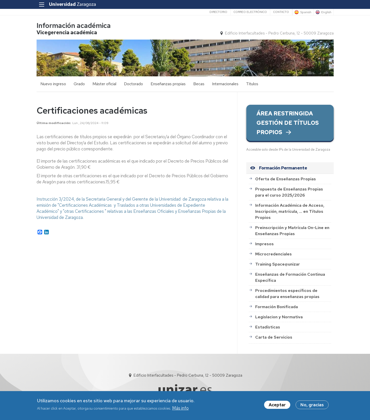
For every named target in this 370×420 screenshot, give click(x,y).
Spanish (305, 12)
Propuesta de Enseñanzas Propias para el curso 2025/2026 (289, 192)
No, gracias (312, 405)
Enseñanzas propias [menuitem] (168, 83)
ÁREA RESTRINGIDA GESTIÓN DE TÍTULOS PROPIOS (287, 123)
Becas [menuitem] (198, 83)
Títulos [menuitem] (252, 83)
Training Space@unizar (277, 264)
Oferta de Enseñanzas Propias (285, 179)
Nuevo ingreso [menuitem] (53, 83)
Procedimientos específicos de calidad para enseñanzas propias (287, 293)
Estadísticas (267, 327)
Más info (180, 409)
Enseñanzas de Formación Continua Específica (290, 277)
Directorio (218, 12)
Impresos (264, 244)
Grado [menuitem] (79, 83)
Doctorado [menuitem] (133, 83)
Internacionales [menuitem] (225, 83)
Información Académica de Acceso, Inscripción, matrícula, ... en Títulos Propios (289, 211)
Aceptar (277, 405)
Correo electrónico (250, 12)
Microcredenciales (273, 254)
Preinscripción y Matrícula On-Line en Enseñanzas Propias (292, 230)
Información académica (74, 25)
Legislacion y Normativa (279, 317)
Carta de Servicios (273, 337)
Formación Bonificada (276, 306)
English (326, 12)
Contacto (281, 12)
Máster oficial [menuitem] (104, 83)
